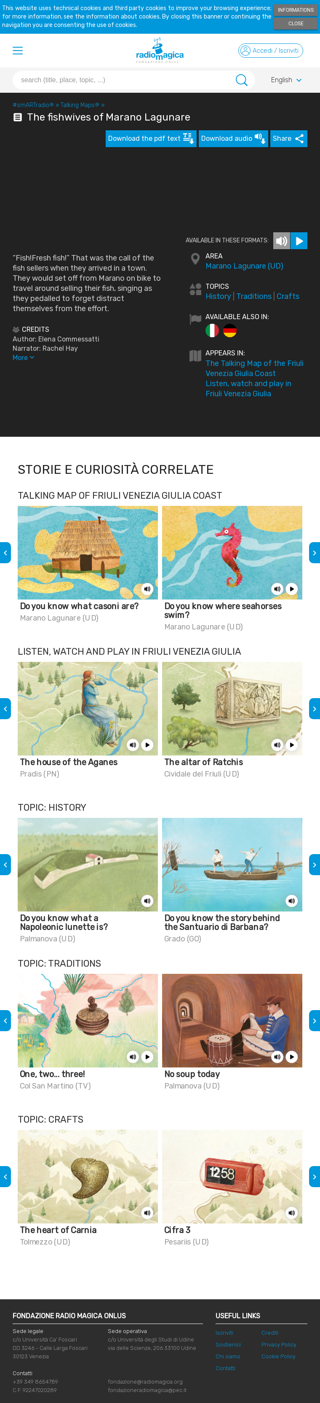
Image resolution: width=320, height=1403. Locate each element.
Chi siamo (228, 1356)
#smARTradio (33, 105)
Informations (296, 10)
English (287, 80)
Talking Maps (80, 105)
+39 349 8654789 (35, 1382)
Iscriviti (224, 1333)
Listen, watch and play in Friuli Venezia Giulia (248, 388)
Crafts (288, 296)
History (218, 296)
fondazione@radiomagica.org (145, 1382)
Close (296, 24)
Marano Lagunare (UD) (244, 266)
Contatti (225, 1368)
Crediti (269, 1333)
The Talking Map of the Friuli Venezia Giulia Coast (254, 368)
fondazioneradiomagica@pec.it (147, 1390)
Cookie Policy (278, 1356)
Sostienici (228, 1344)
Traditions (254, 296)
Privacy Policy (278, 1344)
